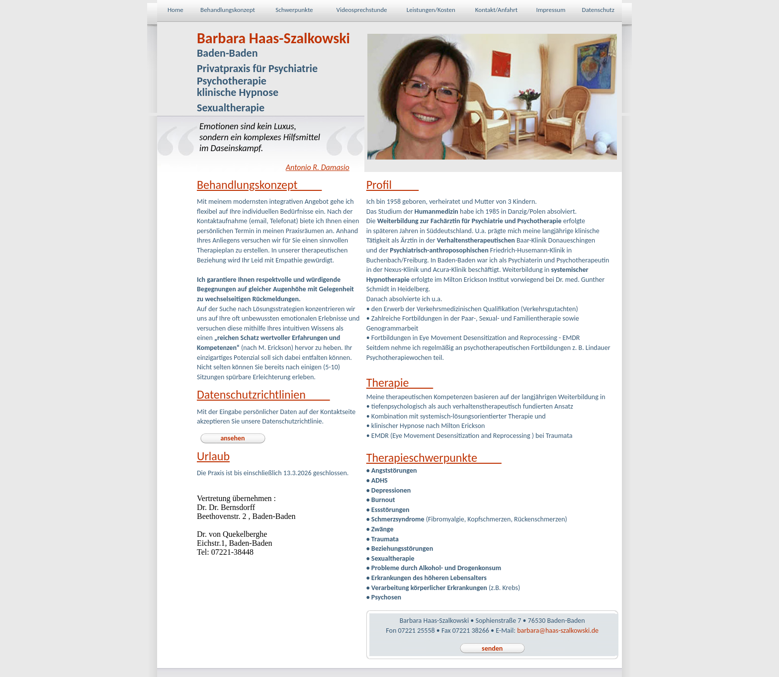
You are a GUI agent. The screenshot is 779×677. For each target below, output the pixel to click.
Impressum (551, 9)
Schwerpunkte (294, 9)
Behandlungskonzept (227, 9)
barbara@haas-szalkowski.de (558, 630)
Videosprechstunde (362, 9)
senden (492, 648)
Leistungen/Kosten (431, 9)
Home (175, 9)
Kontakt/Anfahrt (496, 9)
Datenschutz (598, 9)
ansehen (232, 438)
